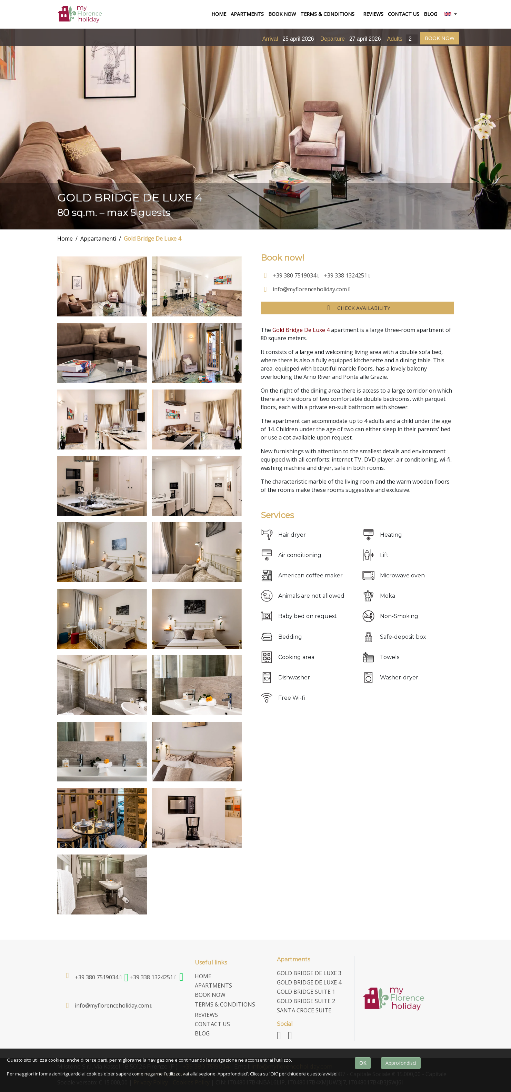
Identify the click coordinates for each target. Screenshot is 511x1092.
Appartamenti (98, 238)
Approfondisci (400, 1063)
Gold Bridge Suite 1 (306, 991)
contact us (403, 14)
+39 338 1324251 (347, 275)
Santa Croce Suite (304, 1010)
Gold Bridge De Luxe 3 (309, 973)
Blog (430, 14)
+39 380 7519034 (296, 275)
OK (362, 1063)
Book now (282, 14)
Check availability (357, 307)
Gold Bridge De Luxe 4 (152, 238)
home (219, 13)
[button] (450, 14)
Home (65, 238)
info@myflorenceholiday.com (311, 289)
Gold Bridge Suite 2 (306, 1001)
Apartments (247, 14)
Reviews (373, 14)
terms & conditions (327, 14)
